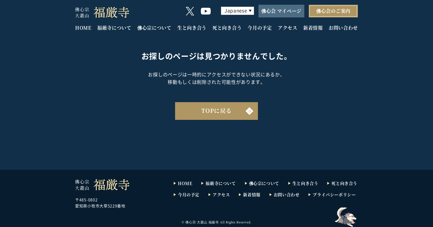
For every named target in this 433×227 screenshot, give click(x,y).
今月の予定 (259, 27)
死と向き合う (227, 27)
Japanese (236, 10)
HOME (83, 27)
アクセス (287, 27)
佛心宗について (154, 27)
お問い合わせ (343, 27)
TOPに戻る (216, 111)
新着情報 (313, 27)
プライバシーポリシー (334, 194)
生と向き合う (192, 27)
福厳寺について (114, 27)
